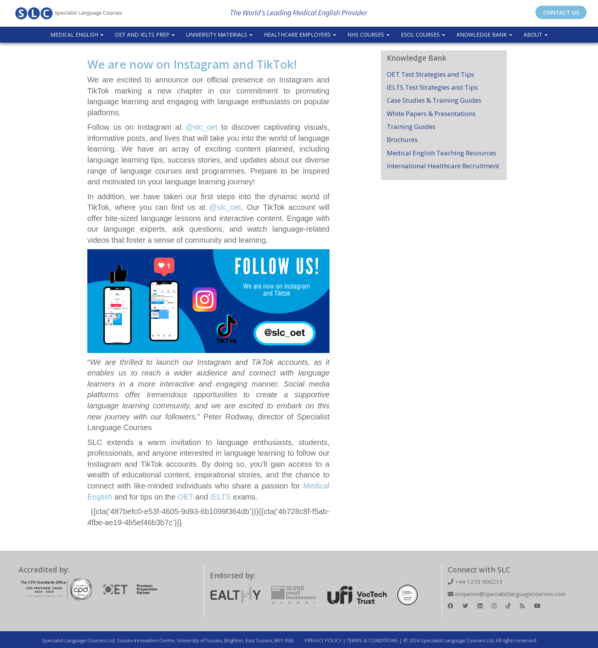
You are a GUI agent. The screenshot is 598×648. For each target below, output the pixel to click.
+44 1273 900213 (475, 581)
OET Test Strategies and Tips (430, 74)
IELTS (219, 497)
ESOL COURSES (423, 34)
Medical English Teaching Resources (441, 152)
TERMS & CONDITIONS (372, 640)
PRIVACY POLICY (323, 640)
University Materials (219, 34)
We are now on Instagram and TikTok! (192, 64)
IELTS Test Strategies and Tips (432, 87)
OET (185, 497)
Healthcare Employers (300, 34)
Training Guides (411, 126)
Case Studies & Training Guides (434, 100)
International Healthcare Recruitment (443, 165)
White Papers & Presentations (431, 113)
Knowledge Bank (484, 34)
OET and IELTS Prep (145, 34)
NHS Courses (368, 34)
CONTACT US (561, 12)
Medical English (76, 34)
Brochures (402, 139)
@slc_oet (201, 127)
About (536, 34)
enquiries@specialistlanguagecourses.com (507, 594)
